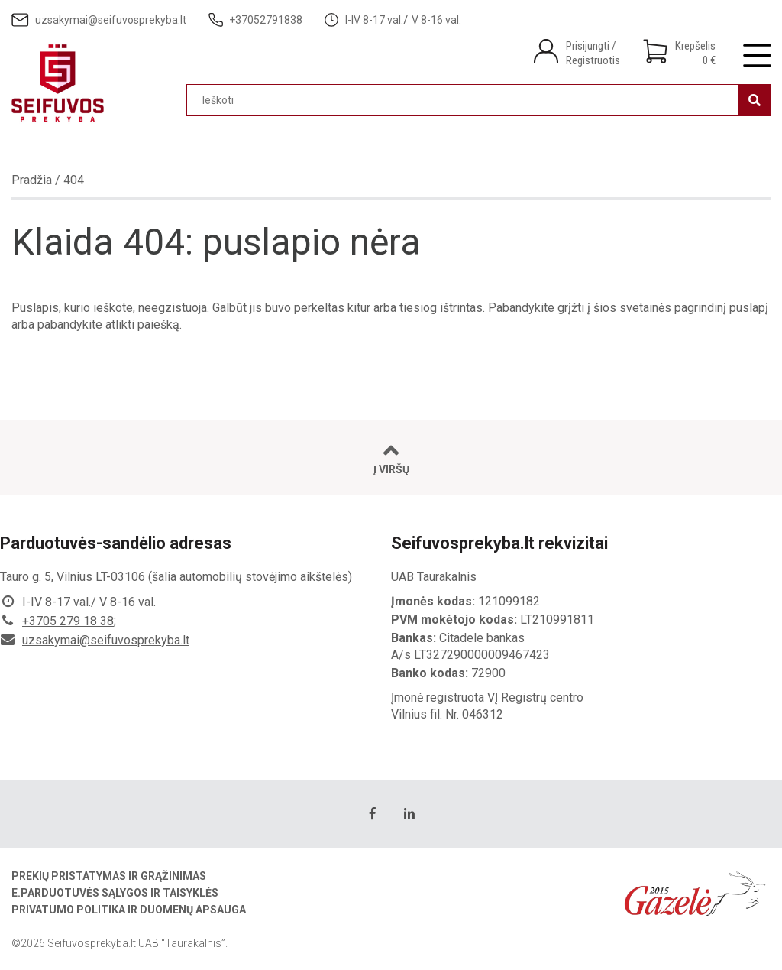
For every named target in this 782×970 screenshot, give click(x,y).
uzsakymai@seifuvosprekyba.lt (105, 640)
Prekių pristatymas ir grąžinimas (108, 876)
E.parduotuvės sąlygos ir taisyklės (114, 893)
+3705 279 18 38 (68, 621)
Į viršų (391, 458)
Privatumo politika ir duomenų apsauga (128, 909)
